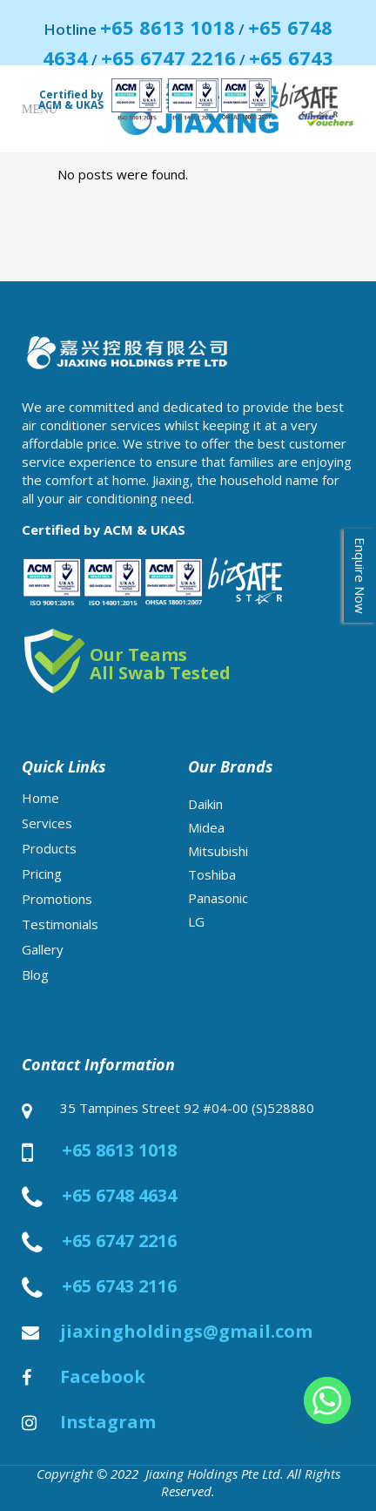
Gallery (43, 949)
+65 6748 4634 (119, 1195)
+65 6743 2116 (119, 1286)
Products (49, 848)
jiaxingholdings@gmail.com (186, 1331)
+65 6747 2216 (168, 57)
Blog (35, 974)
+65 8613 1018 (167, 27)
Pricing (42, 873)
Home (40, 798)
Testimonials (60, 924)
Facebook (102, 1377)
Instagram (108, 1422)
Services (47, 823)
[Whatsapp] (327, 1400)
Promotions (57, 899)
